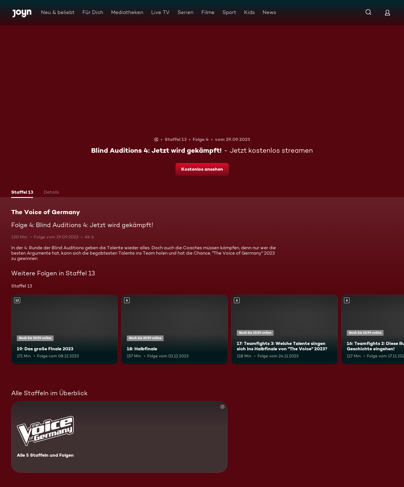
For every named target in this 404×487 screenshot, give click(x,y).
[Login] (387, 12)
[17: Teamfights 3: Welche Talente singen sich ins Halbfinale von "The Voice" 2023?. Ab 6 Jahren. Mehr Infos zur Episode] (284, 329)
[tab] (22, 193)
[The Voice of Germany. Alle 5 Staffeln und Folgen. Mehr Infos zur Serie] (119, 437)
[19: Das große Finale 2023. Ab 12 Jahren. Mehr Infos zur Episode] (64, 329)
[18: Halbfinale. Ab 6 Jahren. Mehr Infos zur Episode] (174, 329)
